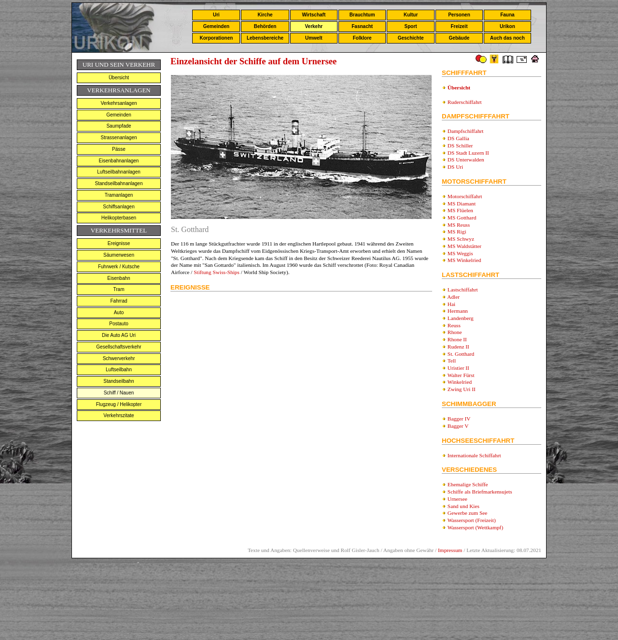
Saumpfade (118, 126)
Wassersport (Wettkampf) (476, 527)
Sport (411, 26)
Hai (451, 304)
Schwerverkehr (119, 358)
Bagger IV (459, 419)
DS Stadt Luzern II (468, 153)
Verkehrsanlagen (118, 103)
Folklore (362, 38)
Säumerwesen (118, 255)
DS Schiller (460, 145)
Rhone (455, 332)
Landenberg (461, 318)
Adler (453, 297)
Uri (216, 14)
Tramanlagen (119, 195)
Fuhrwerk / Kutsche (119, 266)
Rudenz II (458, 346)
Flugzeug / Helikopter (119, 404)
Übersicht (119, 77)
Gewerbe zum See (467, 513)
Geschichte (411, 38)
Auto (119, 312)
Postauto (118, 323)
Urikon (507, 26)
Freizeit (458, 26)
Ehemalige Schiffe (468, 484)
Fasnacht (362, 26)
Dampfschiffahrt (466, 131)
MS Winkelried (464, 260)
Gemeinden (216, 26)
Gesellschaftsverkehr (118, 346)
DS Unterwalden (466, 159)
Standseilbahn (118, 381)
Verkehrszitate (118, 415)
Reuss (454, 325)
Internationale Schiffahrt (474, 455)
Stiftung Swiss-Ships (216, 272)
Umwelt (314, 38)
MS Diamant (462, 203)
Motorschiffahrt (465, 196)
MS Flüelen (460, 210)
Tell (452, 361)
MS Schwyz (461, 239)
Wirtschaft (313, 14)
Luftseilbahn (119, 369)
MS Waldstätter (464, 246)
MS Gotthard (462, 217)
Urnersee (457, 499)
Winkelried (460, 382)
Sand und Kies (463, 506)
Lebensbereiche (265, 38)
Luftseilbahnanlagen (118, 172)
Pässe (119, 149)
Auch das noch (507, 38)
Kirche (264, 14)
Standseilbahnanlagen (119, 183)
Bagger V (458, 426)
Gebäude (459, 38)
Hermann (458, 311)
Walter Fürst (461, 375)
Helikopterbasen (118, 217)
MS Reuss (459, 225)
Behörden (265, 26)
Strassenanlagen (118, 137)
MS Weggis (460, 253)
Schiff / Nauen (119, 392)
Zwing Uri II (462, 389)
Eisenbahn (118, 278)
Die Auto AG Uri (119, 335)
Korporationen (216, 38)
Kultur (411, 14)
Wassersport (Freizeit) (472, 520)
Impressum (450, 550)
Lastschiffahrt (463, 289)
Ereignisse (119, 243)
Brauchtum (362, 14)
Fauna (507, 14)
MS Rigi (457, 231)
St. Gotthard (461, 354)
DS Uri (455, 167)
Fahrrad (118, 301)
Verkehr (314, 26)
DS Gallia (458, 138)
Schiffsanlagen (118, 206)
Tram (119, 289)
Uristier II (458, 368)
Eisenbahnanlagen (119, 160)
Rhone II (457, 339)
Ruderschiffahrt (465, 102)
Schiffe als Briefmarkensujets (480, 492)
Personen (459, 14)
